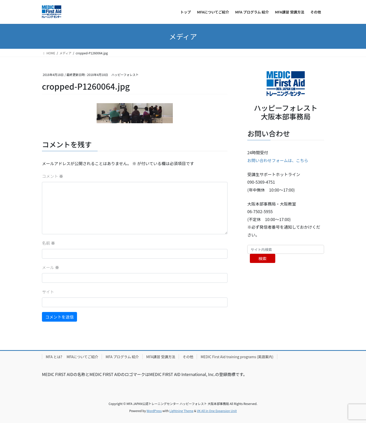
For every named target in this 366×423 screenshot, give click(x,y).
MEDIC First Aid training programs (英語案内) (237, 356)
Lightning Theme (181, 411)
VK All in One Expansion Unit (217, 411)
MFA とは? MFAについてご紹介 (72, 356)
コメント (52, 176)
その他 (187, 356)
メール (50, 267)
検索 (262, 258)
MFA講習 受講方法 (160, 356)
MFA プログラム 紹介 (122, 356)
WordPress (154, 411)
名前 (48, 243)
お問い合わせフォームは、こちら (277, 160)
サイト (48, 292)
